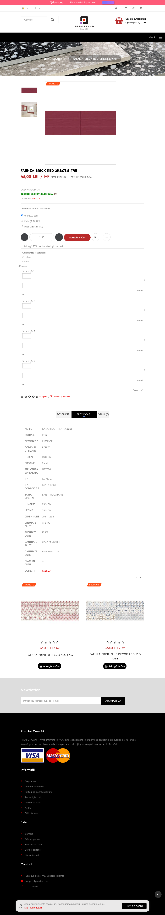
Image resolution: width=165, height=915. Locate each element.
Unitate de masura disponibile (35, 208)
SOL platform (31, 812)
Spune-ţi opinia (60, 396)
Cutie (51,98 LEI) (30, 221)
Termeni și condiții (33, 796)
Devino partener (33, 849)
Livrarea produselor (34, 786)
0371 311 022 (32, 885)
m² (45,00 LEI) (29, 215)
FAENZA (36, 198)
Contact (29, 833)
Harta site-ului (32, 854)
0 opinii (43, 396)
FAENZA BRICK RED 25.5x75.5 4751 (95, 58)
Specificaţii (84, 414)
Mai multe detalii (33, 907)
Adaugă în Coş (77, 237)
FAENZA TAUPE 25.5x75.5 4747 (50, 654)
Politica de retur (33, 802)
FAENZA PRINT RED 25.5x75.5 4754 (115, 654)
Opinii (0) (103, 414)
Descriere (63, 414)
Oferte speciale (32, 838)
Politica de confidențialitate (38, 791)
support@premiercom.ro (37, 880)
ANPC (28, 807)
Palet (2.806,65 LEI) (32, 226)
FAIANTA (56, 58)
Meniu (152, 37)
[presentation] (136, 577)
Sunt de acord (133, 906)
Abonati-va (113, 700)
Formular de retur (34, 843)
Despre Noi (30, 780)
